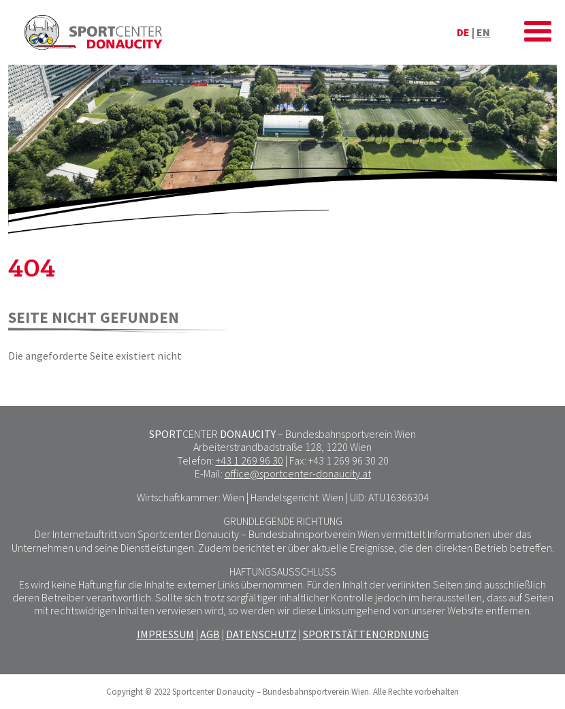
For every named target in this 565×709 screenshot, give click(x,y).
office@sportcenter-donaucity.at (298, 473)
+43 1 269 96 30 (249, 460)
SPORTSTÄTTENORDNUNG (366, 634)
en (483, 32)
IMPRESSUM (165, 634)
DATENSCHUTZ (261, 634)
